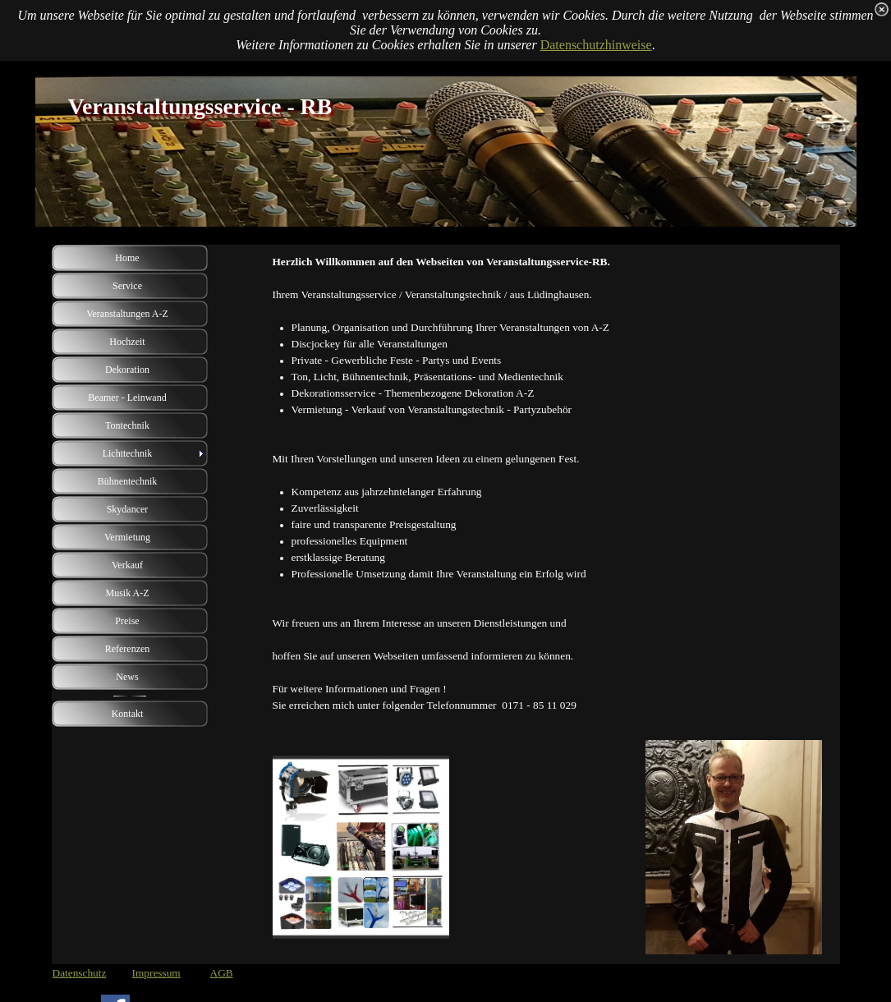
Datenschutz (80, 973)
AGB (221, 973)
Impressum (156, 973)
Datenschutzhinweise (596, 45)
